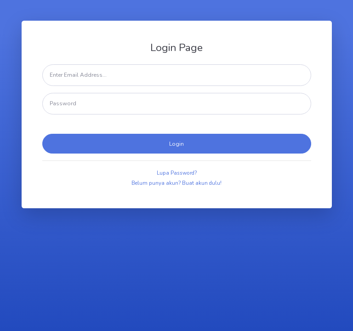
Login (176, 144)
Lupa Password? (177, 173)
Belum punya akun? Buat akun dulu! (176, 183)
